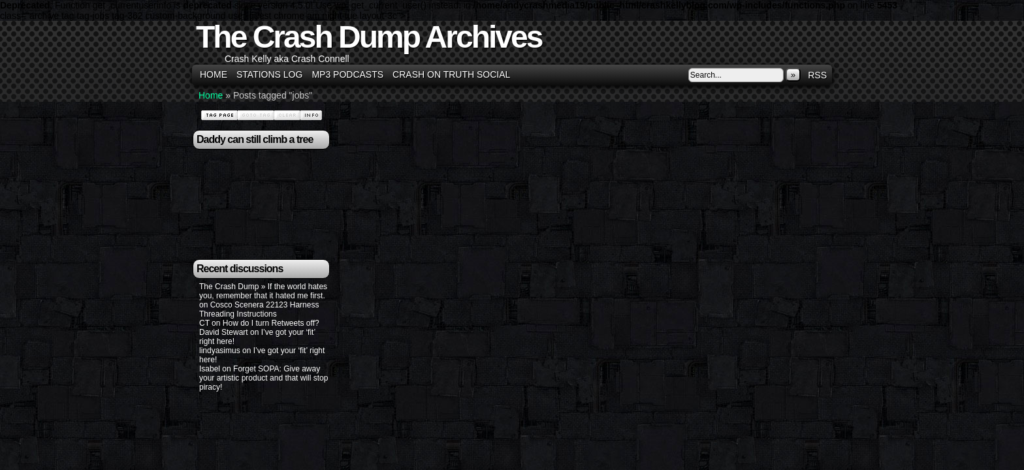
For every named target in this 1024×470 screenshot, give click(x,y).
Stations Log (269, 74)
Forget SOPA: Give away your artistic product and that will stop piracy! (263, 378)
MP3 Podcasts (347, 74)
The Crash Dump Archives (368, 37)
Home (213, 74)
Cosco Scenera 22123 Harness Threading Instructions (259, 309)
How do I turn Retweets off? (271, 323)
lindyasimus (219, 350)
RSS (817, 75)
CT (204, 323)
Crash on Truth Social (451, 74)
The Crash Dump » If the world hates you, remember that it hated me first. (263, 291)
